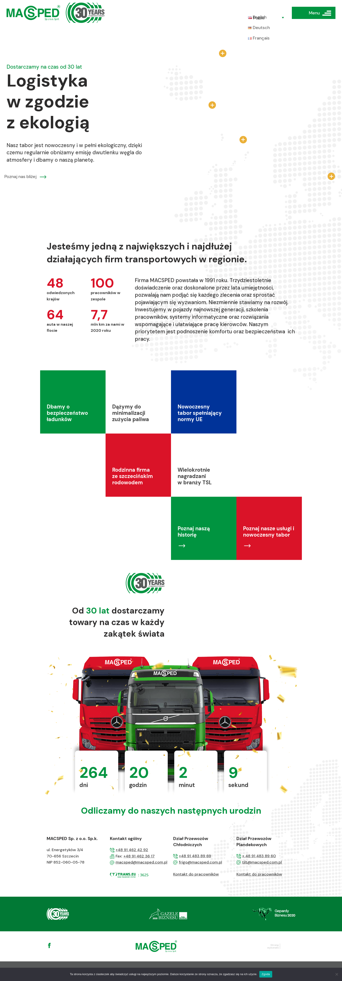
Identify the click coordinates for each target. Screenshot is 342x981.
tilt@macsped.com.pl (262, 862)
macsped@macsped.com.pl (141, 862)
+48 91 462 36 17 (139, 856)
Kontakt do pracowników (196, 874)
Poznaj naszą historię (194, 553)
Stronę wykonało (273, 946)
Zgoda (266, 974)
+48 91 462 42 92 (132, 849)
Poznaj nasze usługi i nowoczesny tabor (268, 553)
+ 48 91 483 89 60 (259, 856)
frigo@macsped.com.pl (200, 862)
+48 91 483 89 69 (195, 856)
